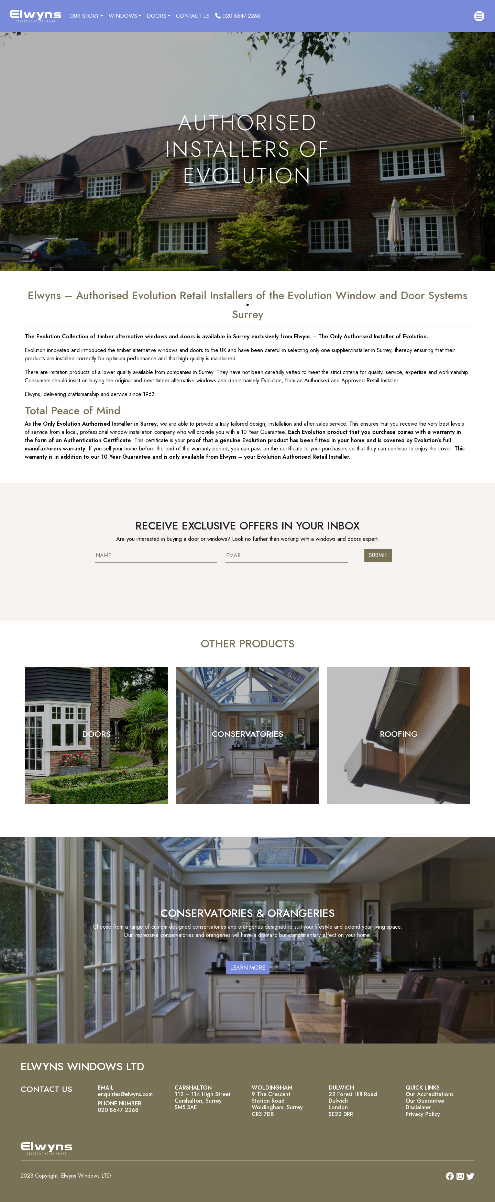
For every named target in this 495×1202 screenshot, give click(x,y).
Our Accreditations (429, 1094)
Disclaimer (418, 1107)
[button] (479, 16)
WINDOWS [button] (123, 16)
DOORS (96, 734)
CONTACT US (193, 16)
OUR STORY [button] (84, 16)
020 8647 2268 (237, 16)
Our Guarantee (425, 1101)
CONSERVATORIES (247, 734)
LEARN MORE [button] (247, 968)
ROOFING (399, 734)
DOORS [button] (156, 16)
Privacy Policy (423, 1114)
